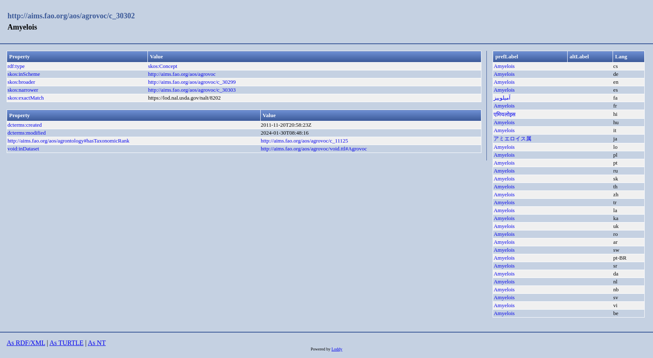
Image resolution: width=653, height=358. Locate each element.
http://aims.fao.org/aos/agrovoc (182, 74)
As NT (97, 342)
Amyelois (504, 66)
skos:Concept (162, 66)
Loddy (336, 349)
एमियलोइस (504, 114)
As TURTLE (67, 342)
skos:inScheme (23, 74)
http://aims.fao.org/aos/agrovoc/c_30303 (192, 90)
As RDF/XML (26, 342)
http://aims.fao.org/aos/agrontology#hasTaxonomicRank (68, 141)
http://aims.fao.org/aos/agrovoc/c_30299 (192, 82)
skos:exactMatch (25, 98)
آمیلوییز (502, 98)
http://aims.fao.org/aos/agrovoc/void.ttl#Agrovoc (314, 148)
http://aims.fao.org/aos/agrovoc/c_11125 (304, 141)
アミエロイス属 (512, 138)
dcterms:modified (26, 133)
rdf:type (16, 66)
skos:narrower (22, 90)
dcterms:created (24, 125)
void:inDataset (23, 148)
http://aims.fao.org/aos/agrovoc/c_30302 (71, 16)
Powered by (321, 349)
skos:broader (21, 82)
